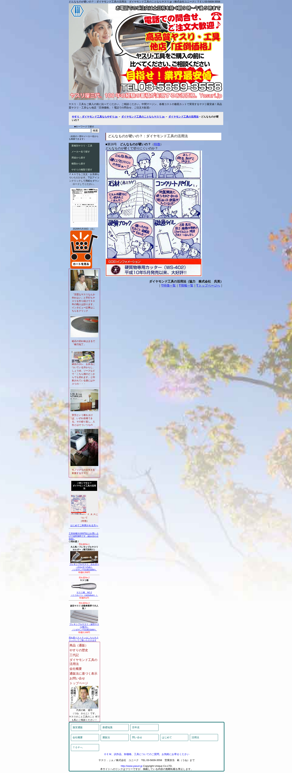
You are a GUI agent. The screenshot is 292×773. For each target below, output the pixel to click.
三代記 (74, 655)
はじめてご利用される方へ (84, 525)
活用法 (195, 737)
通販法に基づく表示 (83, 673)
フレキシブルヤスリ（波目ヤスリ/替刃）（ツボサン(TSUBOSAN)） (84, 626)
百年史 (136, 727)
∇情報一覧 (186, 285)
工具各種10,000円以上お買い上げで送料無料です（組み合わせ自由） (83, 536)
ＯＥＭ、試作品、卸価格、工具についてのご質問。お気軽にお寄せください (146, 754)
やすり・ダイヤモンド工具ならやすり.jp (95, 116)
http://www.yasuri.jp (131, 766)
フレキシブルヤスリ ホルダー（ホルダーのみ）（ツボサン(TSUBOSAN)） (84, 566)
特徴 (157, 144)
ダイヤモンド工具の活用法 (183, 116)
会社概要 (76, 668)
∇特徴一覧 (168, 285)
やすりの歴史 (79, 650)
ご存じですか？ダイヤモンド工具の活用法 (84, 486)
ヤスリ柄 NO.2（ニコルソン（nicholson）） (84, 592)
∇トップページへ (208, 285)
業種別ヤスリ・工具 (81, 145)
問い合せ (137, 737)
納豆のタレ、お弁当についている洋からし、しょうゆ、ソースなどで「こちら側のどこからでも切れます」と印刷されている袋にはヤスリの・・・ (83, 374)
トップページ (79, 683)
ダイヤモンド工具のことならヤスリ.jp (143, 116)
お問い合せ (77, 678)
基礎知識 (107, 727)
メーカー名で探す (80, 151)
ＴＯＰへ (78, 747)
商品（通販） (79, 645)
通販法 (106, 737)
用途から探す (78, 157)
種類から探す (78, 163)
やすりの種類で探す (81, 169)
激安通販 (78, 727)
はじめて (167, 737)
